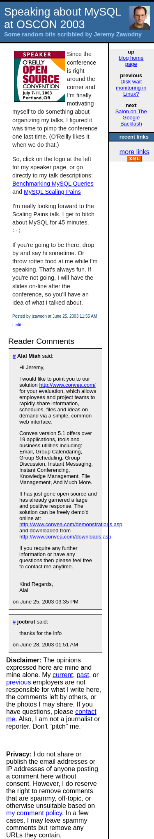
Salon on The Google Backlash (131, 117)
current (63, 674)
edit (17, 325)
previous (18, 682)
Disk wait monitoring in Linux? (131, 88)
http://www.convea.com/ (67, 385)
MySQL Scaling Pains (52, 191)
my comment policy (34, 813)
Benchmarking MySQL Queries (53, 183)
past (83, 674)
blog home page (131, 61)
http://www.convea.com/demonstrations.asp (70, 524)
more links (134, 151)
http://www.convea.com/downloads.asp (65, 537)
